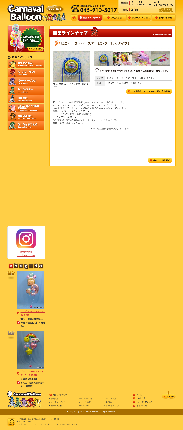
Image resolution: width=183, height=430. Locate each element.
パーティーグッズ (58, 402)
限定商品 (54, 399)
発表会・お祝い (57, 406)
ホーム (139, 395)
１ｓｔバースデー (85, 402)
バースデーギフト (85, 399)
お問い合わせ (141, 406)
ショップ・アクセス (144, 402)
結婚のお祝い (83, 406)
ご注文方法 (140, 398)
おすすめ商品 (111, 399)
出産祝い (109, 402)
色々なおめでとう (113, 406)
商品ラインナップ (60, 395)
